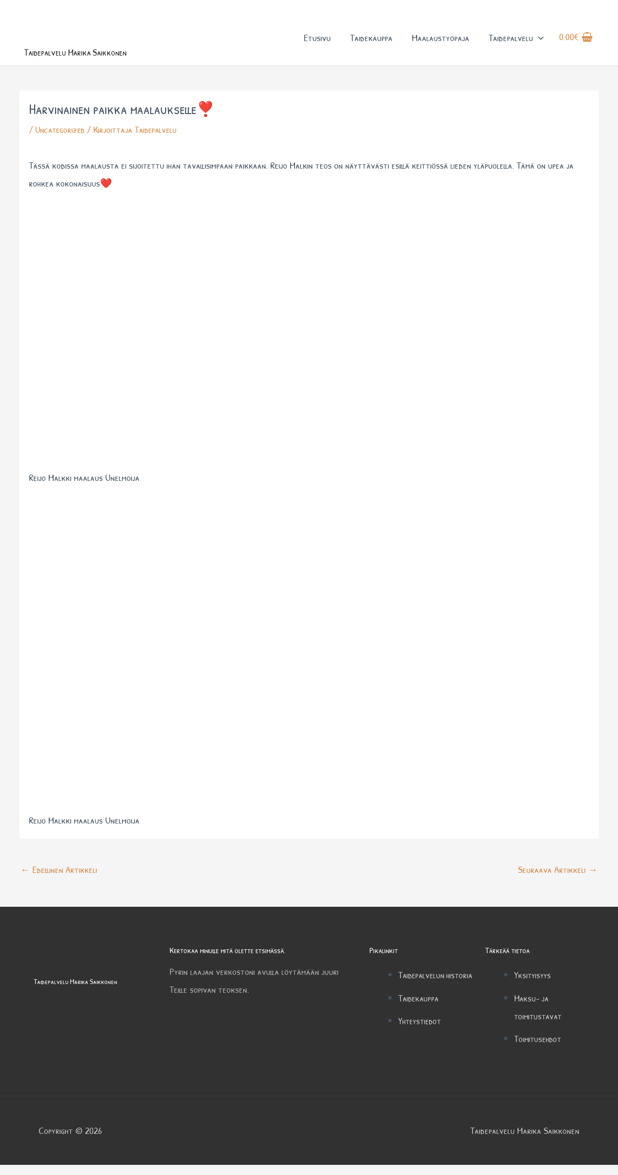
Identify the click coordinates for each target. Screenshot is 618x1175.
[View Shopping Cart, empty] (576, 43)
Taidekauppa (371, 42)
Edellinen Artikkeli (58, 879)
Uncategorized (61, 140)
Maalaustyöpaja (440, 42)
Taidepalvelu (516, 42)
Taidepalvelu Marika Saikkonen (94, 61)
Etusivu (317, 42)
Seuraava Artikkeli (558, 879)
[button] (538, 42)
